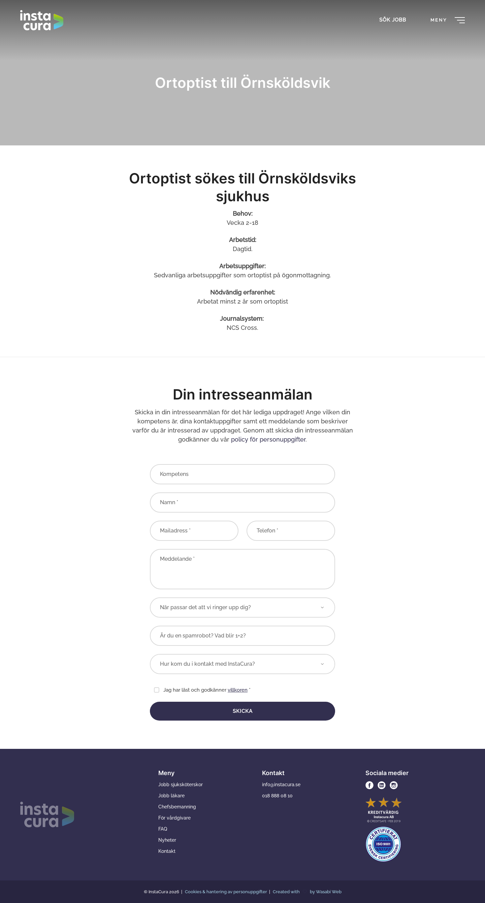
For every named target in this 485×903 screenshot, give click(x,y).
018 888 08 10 (277, 795)
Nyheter (167, 840)
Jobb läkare (171, 795)
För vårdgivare (174, 818)
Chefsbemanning (177, 806)
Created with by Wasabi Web (307, 891)
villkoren (238, 690)
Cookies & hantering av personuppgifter (226, 891)
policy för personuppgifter (268, 439)
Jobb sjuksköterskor (180, 784)
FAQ (162, 829)
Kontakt (166, 851)
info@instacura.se (281, 784)
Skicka (243, 711)
